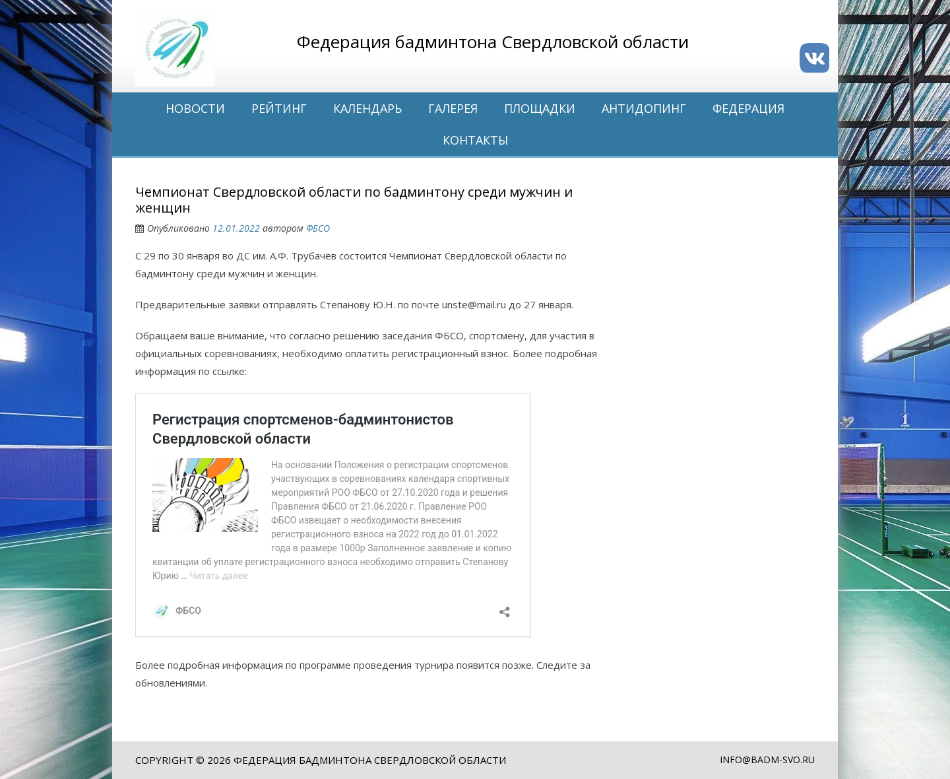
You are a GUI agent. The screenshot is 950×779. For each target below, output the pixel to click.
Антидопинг (644, 108)
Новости (195, 108)
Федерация (748, 108)
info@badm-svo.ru (767, 759)
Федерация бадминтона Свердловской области (370, 759)
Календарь (367, 108)
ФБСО (318, 228)
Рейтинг (279, 108)
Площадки (539, 108)
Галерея (453, 108)
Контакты (475, 140)
